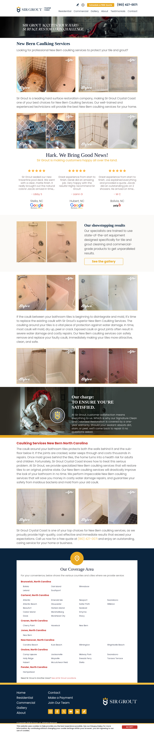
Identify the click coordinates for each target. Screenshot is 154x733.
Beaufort (27, 608)
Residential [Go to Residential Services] (64, 11)
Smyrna (83, 612)
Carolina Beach (30, 644)
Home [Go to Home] (21, 693)
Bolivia (26, 586)
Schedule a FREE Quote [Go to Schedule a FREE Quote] (100, 5)
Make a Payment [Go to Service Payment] (60, 698)
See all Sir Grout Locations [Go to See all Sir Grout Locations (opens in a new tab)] (63, 678)
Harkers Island (58, 608)
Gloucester (56, 604)
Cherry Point (29, 625)
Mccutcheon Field (59, 662)
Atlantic (26, 600)
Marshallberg (57, 612)
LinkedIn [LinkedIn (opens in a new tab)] (77, 711)
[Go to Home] (36, 9)
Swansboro (112, 600)
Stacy (82, 616)
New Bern (83, 625)
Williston (111, 604)
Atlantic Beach (30, 604)
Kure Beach (56, 644)
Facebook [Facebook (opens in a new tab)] (57, 711)
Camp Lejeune (30, 654)
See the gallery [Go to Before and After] (104, 261)
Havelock (55, 625)
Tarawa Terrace (115, 658)
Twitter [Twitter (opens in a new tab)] (63, 711)
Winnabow (84, 586)
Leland (26, 590)
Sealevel (83, 608)
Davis (25, 616)
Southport (56, 590)
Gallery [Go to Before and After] (95, 11)
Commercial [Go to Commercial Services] (81, 11)
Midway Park (85, 654)
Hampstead (29, 672)
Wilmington (84, 644)
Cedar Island (29, 612)
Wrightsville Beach (115, 644)
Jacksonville (56, 654)
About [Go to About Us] (104, 11)
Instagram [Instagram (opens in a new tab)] (50, 711)
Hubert (26, 662)
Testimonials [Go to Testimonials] (118, 11)
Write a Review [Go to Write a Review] (77, 5)
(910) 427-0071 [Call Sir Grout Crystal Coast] (127, 5)
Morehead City (58, 616)
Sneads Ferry (85, 658)
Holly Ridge (28, 658)
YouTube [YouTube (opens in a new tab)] (70, 711)
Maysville (55, 658)
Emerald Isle (57, 600)
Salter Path (84, 604)
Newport (83, 600)
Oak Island (56, 586)
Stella (81, 662)
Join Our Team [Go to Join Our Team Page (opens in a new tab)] (59, 703)
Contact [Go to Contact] (132, 11)
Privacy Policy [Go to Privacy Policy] (96, 726)
